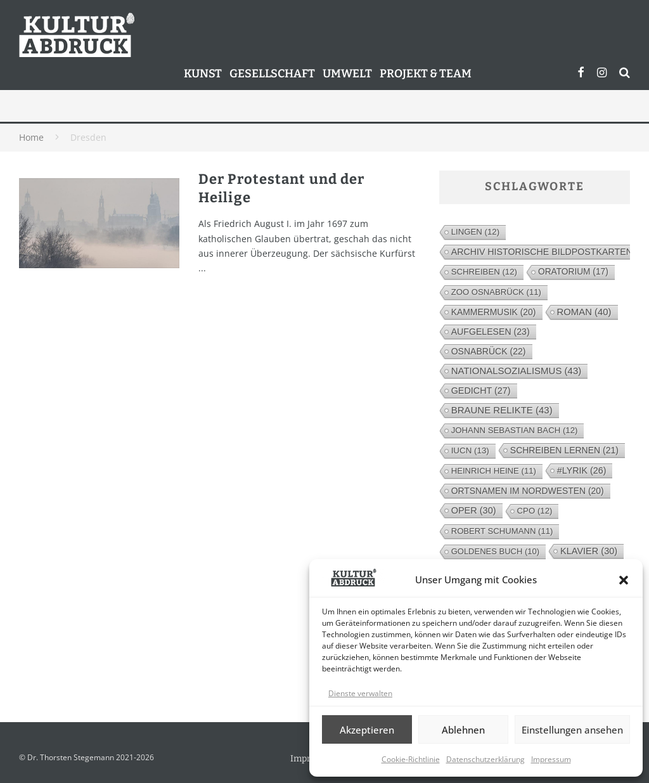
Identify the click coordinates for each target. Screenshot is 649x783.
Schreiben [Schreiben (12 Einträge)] (484, 271)
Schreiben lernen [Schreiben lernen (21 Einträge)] (564, 450)
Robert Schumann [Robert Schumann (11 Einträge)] (502, 531)
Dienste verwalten (360, 693)
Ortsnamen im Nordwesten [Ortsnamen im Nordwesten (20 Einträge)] (527, 491)
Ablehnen (463, 729)
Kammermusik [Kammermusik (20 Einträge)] (493, 312)
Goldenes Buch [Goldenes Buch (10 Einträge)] (495, 551)
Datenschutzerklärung (485, 759)
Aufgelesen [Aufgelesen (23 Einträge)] (490, 332)
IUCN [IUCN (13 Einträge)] (470, 450)
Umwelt (347, 74)
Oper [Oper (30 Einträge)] (473, 510)
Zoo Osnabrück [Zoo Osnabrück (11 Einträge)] (496, 292)
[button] (623, 580)
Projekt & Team (426, 74)
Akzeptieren (367, 729)
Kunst (203, 74)
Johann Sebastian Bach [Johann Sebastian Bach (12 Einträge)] (514, 430)
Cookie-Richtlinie (411, 759)
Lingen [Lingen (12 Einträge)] (475, 231)
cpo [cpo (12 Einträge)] (535, 510)
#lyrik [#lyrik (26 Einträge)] (582, 470)
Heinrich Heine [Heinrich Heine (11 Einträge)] (493, 471)
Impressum (551, 759)
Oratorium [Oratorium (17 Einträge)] (573, 271)
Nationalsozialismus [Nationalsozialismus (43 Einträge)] (516, 370)
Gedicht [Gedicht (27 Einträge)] (481, 390)
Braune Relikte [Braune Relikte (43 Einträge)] (502, 409)
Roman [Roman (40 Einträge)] (584, 312)
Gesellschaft (272, 74)
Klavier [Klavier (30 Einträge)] (588, 551)
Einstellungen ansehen (572, 729)
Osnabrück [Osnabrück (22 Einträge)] (488, 351)
